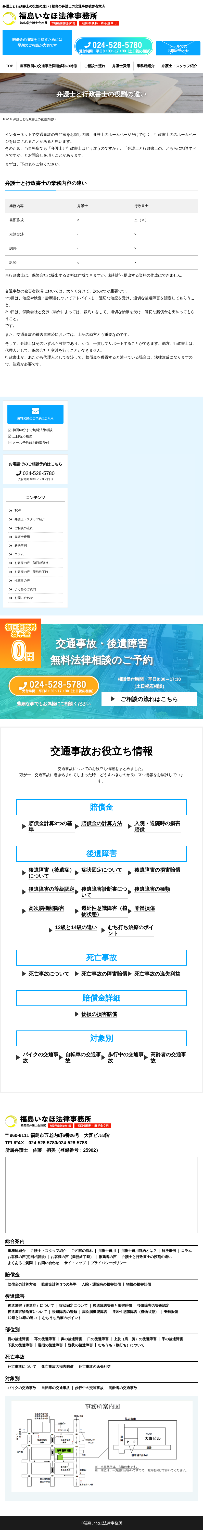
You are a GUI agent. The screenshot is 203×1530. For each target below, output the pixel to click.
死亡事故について (49, 974)
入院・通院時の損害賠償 (157, 826)
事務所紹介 (146, 66)
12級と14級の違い (76, 927)
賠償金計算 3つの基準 (59, 1284)
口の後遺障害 (98, 1339)
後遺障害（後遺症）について (51, 873)
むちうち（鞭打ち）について (121, 1345)
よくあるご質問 (25, 589)
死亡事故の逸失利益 (157, 974)
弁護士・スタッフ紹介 (179, 66)
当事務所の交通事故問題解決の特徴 (48, 66)
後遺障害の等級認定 (51, 889)
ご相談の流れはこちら (149, 699)
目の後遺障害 (18, 1339)
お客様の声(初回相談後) (27, 1257)
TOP (9, 66)
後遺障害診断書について (104, 892)
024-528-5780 (35, 473)
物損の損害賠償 (99, 1014)
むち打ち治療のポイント (131, 930)
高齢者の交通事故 (168, 1057)
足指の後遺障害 (50, 1345)
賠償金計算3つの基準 (50, 826)
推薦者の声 (22, 580)
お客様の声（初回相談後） (33, 563)
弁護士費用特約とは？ (139, 1251)
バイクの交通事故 (40, 1057)
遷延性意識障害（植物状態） (104, 911)
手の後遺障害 (172, 1339)
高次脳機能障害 (46, 908)
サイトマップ (75, 1263)
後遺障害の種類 (152, 889)
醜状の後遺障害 (80, 1345)
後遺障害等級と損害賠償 (112, 1305)
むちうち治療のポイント (61, 1318)
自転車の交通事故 (83, 1057)
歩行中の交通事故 (126, 1057)
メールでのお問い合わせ (178, 48)
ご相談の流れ (94, 66)
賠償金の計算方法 (101, 823)
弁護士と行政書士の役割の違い (147, 1257)
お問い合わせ (24, 598)
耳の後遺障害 (45, 1339)
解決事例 (21, 545)
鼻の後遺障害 (71, 1339)
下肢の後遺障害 (20, 1345)
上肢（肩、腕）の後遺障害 (135, 1339)
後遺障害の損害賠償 (157, 870)
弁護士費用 (121, 66)
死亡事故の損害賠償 (57, 1367)
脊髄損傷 (144, 908)
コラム (19, 554)
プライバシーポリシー (108, 1263)
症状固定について (101, 870)
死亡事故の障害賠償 (104, 974)
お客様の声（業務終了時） (33, 572)
